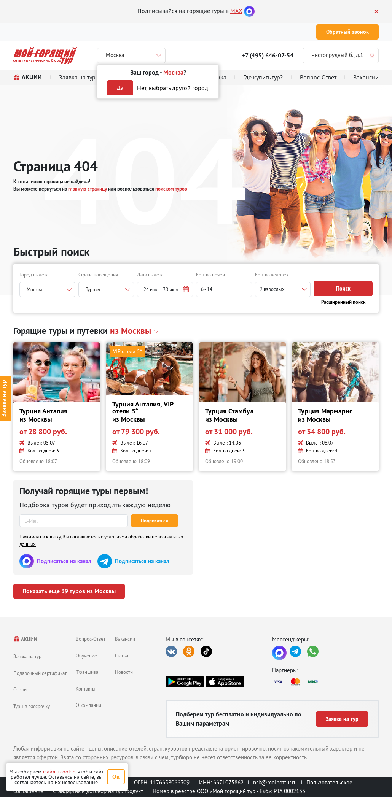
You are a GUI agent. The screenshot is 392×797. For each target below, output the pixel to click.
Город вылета (33, 274)
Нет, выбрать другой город (172, 88)
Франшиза (87, 672)
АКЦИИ (25, 639)
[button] (165, 289)
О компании (88, 705)
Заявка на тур (27, 656)
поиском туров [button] (171, 189)
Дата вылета (150, 274)
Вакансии (125, 639)
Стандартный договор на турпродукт (98, 791)
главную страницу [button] (87, 189)
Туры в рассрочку (31, 706)
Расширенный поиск (343, 302)
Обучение (86, 656)
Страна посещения (98, 274)
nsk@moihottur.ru (275, 782)
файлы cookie (59, 771)
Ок (116, 777)
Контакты (86, 689)
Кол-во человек (271, 274)
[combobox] (47, 289)
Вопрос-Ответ (90, 639)
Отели (20, 689)
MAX (236, 10)
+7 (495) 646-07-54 (267, 55)
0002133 (294, 791)
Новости (124, 672)
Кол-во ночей (210, 274)
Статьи (121, 656)
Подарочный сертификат (40, 673)
